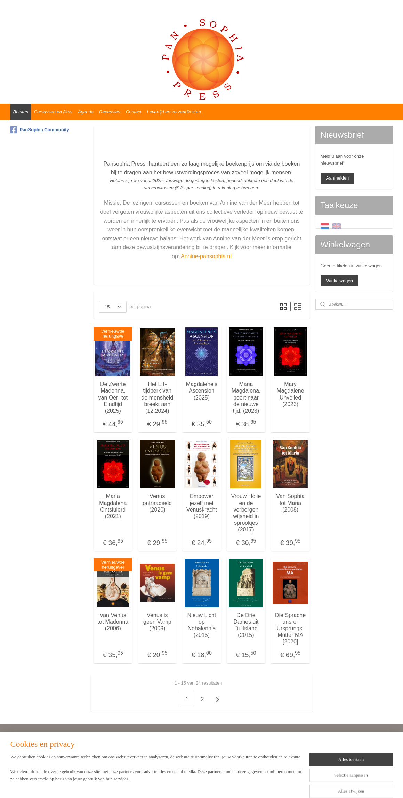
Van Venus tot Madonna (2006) (112, 621)
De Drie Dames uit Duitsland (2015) (245, 625)
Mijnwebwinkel (272, 785)
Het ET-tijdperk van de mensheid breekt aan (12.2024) (157, 397)
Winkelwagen (339, 280)
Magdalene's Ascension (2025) (201, 390)
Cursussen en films (53, 111)
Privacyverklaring (30, 758)
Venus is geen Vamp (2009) (157, 621)
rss (195, 785)
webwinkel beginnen (218, 785)
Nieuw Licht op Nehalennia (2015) (201, 625)
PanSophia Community (39, 130)
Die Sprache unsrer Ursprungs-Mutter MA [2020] (290, 628)
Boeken (20, 111)
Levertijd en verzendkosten (174, 111)
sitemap (183, 785)
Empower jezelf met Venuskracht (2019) (201, 506)
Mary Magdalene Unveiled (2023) (290, 394)
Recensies (109, 111)
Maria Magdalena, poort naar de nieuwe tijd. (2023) (245, 397)
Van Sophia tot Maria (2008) (290, 502)
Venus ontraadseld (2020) (157, 502)
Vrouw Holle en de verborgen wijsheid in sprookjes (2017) (246, 512)
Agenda (86, 111)
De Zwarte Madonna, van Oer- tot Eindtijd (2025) (112, 397)
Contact (134, 111)
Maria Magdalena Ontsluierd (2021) (113, 506)
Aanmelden (337, 178)
